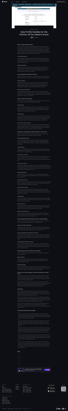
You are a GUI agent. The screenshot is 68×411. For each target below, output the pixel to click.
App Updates (25, 385)
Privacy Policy (4, 408)
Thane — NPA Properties (27, 391)
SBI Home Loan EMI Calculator (7, 391)
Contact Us (4, 387)
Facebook (17, 388)
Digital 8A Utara (4, 398)
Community (17, 1)
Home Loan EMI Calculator (6, 388)
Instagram (17, 385)
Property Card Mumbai (6, 401)
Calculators (24, 1)
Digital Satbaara (4, 397)
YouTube (17, 387)
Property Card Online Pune (6, 402)
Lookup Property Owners (61, 1)
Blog (12, 1)
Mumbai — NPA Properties (27, 387)
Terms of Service (11, 408)
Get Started (47, 369)
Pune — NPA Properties (27, 388)
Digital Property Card (5, 400)
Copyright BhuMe (25, 408)
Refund (16, 408)
